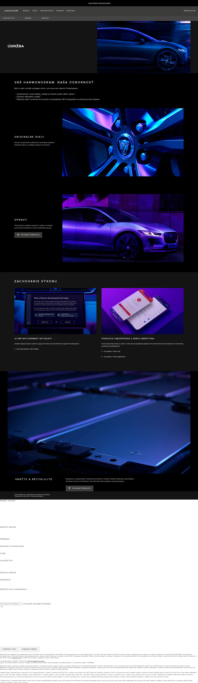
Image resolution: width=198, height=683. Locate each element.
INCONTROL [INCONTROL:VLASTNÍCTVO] (5, 560)
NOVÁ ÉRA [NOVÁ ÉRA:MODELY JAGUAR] (4, 519)
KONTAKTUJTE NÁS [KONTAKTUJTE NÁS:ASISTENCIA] (8, 579)
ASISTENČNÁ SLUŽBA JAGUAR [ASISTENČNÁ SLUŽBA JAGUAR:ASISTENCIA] (13, 577)
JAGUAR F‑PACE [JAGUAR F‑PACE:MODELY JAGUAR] (7, 498)
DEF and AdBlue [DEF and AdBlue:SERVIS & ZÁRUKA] (6, 572)
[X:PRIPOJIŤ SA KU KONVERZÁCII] (2, 596)
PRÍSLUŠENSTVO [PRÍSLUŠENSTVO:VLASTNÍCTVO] (7, 562)
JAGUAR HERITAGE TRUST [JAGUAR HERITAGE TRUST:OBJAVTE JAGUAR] (11, 531)
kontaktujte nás (16, 652)
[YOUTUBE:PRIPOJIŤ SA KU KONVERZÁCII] (5, 591)
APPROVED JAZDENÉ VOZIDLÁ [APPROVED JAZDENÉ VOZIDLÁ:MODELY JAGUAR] (13, 514)
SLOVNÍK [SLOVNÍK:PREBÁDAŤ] (4, 538)
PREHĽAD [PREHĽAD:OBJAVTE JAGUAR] (4, 524)
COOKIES (4, 613)
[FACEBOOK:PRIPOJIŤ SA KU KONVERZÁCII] (6, 593)
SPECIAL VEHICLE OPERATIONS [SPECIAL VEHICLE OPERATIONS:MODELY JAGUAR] (14, 517)
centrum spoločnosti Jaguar (35, 655)
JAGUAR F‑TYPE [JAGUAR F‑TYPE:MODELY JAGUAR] (7, 505)
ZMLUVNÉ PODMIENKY (10, 616)
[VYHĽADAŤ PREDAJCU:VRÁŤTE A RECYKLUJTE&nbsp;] (79, 483)
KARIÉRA (4, 608)
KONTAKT (4, 606)
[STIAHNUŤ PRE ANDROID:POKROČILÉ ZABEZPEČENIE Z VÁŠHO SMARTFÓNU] (113, 351)
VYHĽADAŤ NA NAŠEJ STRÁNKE (37, 598)
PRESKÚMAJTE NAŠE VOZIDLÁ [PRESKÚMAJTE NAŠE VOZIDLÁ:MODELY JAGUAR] (13, 512)
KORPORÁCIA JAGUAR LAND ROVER (16, 618)
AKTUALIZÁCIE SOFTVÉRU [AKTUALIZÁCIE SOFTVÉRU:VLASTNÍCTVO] (11, 565)
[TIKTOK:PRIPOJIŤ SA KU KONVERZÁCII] (4, 589)
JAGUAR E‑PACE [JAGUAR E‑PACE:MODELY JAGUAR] (7, 500)
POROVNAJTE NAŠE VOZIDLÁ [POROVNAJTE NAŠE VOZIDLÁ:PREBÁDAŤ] (13, 536)
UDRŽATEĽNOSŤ (7, 553)
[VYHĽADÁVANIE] (2, 601)
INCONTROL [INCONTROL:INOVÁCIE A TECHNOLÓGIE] (5, 543)
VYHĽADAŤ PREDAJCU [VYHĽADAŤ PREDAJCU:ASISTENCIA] (10, 581)
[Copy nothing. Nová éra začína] (99, 3)
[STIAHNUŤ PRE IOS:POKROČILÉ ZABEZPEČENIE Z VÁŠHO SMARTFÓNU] (111, 346)
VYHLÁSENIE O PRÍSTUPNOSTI (13, 620)
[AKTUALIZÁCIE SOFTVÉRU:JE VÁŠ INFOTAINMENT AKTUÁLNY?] (26, 344)
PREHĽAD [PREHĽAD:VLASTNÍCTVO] (4, 557)
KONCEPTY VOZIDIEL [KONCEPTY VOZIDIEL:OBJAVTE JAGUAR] (9, 529)
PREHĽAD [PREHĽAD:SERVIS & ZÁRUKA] (4, 569)
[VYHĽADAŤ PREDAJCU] (187, 11)
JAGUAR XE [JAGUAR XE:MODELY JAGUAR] (5, 507)
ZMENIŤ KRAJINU (7, 604)
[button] (26, 10)
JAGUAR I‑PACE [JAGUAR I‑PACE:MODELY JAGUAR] (7, 502)
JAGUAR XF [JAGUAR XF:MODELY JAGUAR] (5, 510)
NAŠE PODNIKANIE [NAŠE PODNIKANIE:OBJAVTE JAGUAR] (8, 526)
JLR (1, 550)
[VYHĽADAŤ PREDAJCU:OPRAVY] (28, 229)
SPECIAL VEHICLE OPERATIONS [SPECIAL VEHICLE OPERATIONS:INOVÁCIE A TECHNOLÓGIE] (14, 545)
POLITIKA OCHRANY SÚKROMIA (14, 611)
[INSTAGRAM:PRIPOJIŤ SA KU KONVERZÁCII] (6, 586)
